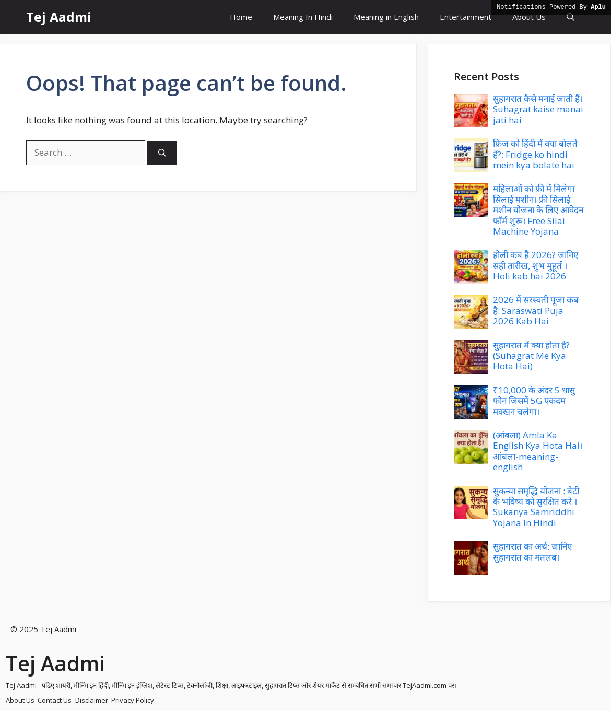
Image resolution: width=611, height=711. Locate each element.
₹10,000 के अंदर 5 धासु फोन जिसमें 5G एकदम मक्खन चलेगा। (534, 400)
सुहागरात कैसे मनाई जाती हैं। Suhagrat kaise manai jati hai (538, 109)
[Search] (162, 153)
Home (241, 16)
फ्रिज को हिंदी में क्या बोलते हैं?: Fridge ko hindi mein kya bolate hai (535, 154)
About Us (529, 16)
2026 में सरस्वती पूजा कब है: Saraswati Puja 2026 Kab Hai (536, 310)
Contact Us (55, 700)
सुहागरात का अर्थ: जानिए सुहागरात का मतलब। (532, 551)
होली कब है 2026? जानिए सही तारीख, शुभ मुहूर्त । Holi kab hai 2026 (535, 265)
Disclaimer (91, 700)
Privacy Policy (132, 700)
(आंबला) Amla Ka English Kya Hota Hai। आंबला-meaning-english (538, 451)
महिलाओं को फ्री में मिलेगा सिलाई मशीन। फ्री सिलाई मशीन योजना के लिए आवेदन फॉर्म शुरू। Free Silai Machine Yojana (538, 209)
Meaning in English (386, 16)
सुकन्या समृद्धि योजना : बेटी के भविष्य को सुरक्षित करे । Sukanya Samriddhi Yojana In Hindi (536, 507)
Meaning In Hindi (303, 16)
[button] (570, 17)
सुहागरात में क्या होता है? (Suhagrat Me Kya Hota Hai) (531, 355)
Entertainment (465, 16)
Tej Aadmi (58, 17)
